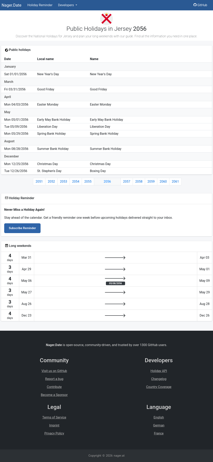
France (158, 433)
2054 (75, 181)
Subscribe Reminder (22, 228)
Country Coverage (158, 387)
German (158, 425)
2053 (63, 181)
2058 (138, 181)
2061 (175, 181)
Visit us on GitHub (54, 371)
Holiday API (158, 371)
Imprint (54, 425)
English (159, 417)
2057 (126, 181)
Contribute (54, 387)
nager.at (119, 455)
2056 (107, 181)
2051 (39, 181)
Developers (66, 5)
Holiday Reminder (40, 5)
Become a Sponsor (54, 395)
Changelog (158, 379)
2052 (51, 181)
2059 (151, 181)
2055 (88, 181)
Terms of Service (54, 417)
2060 (163, 181)
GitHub (200, 5)
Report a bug (54, 379)
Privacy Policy (54, 433)
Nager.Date (11, 5)
